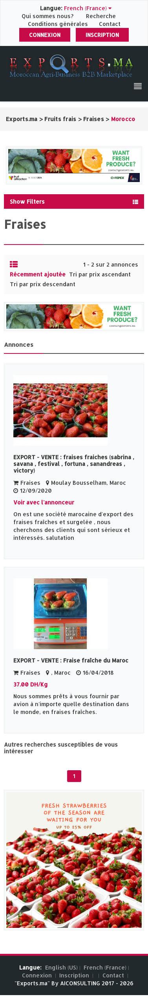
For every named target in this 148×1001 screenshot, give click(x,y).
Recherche (100, 16)
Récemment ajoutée (38, 274)
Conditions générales (59, 23)
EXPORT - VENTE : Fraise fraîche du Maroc (70, 660)
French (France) (105, 967)
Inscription (102, 34)
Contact (110, 23)
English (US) (61, 967)
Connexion (44, 34)
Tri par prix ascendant (100, 274)
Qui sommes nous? (48, 16)
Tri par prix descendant (42, 284)
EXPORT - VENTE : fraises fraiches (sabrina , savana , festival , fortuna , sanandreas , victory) (73, 464)
